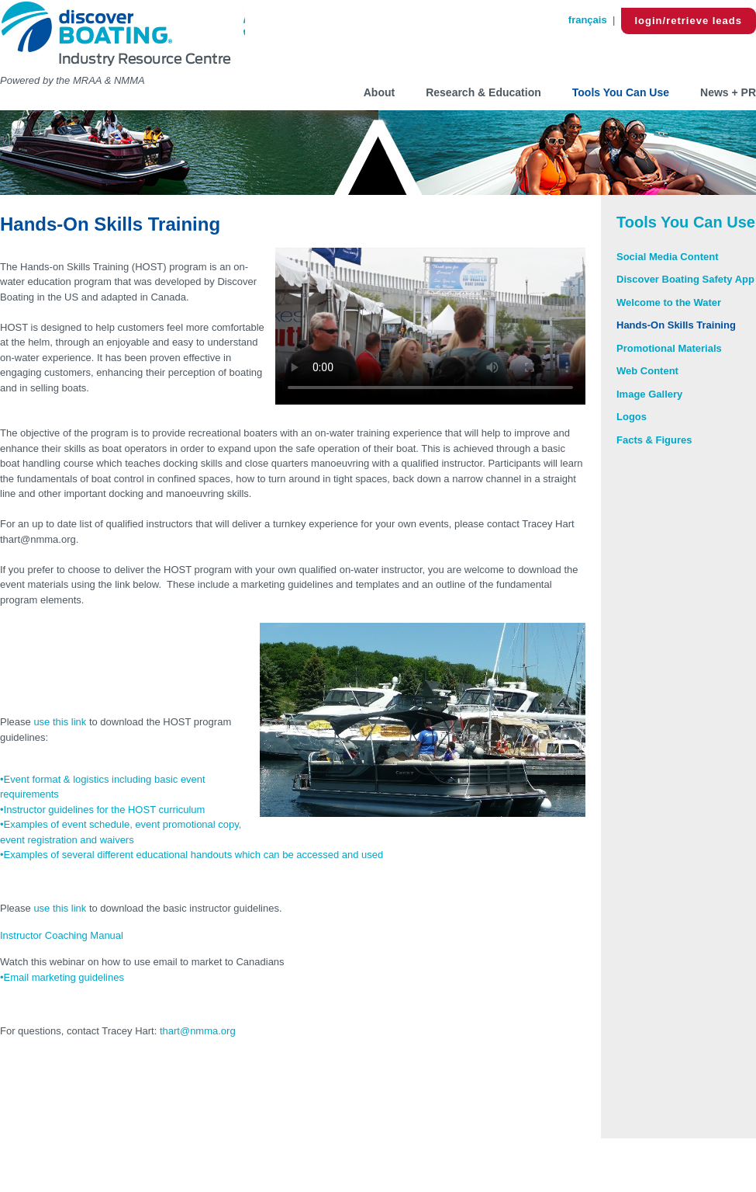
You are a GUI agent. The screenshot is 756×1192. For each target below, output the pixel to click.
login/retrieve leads (689, 20)
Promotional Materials (669, 348)
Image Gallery (649, 394)
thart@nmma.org (198, 1031)
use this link (59, 722)
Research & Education (483, 92)
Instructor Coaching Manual (63, 935)
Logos (631, 416)
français (587, 20)
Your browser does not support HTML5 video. (430, 326)
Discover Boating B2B (122, 36)
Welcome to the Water (668, 302)
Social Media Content (667, 256)
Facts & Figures (654, 440)
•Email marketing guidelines (62, 977)
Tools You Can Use (620, 92)
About (379, 92)
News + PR (728, 92)
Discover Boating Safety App (685, 279)
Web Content (647, 371)
